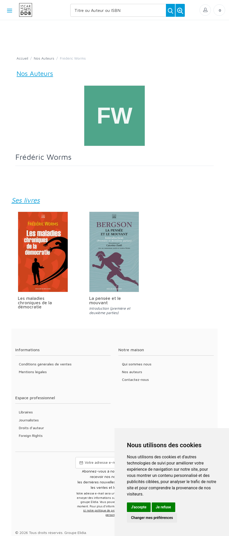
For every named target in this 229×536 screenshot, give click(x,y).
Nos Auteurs (44, 58)
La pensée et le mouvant (105, 300)
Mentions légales (33, 372)
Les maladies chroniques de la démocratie (35, 302)
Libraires (26, 412)
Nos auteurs (132, 372)
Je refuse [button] (163, 507)
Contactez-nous (135, 379)
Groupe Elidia (75, 532)
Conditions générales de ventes (45, 364)
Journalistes (29, 420)
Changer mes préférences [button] (152, 518)
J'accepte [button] (139, 507)
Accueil (22, 58)
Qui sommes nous (136, 364)
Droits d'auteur (31, 428)
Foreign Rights (31, 435)
